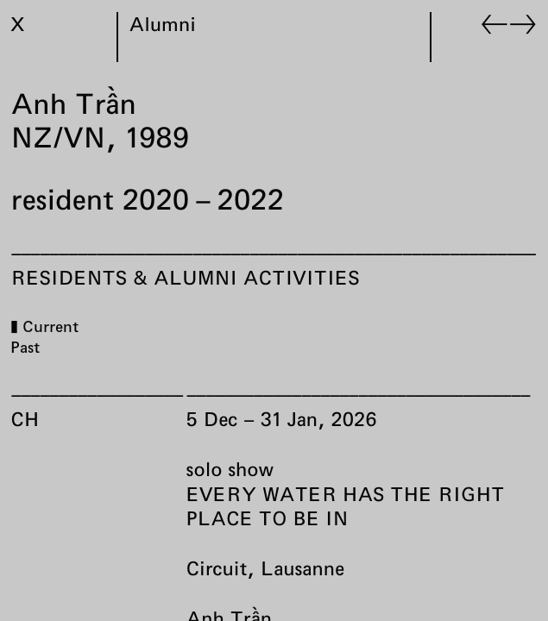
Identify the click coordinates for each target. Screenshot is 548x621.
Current (51, 326)
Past (26, 346)
